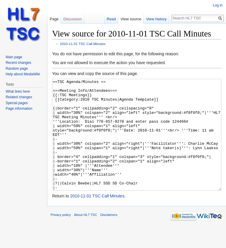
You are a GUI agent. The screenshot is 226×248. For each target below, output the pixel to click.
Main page (14, 57)
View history (156, 19)
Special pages (17, 103)
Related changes (19, 97)
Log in (217, 5)
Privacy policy (61, 237)
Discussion (72, 19)
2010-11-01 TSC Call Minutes (83, 44)
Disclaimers (108, 237)
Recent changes (18, 63)
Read (111, 19)
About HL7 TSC (85, 237)
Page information (19, 108)
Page (54, 19)
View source (131, 19)
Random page (17, 68)
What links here (18, 91)
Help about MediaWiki (23, 74)
